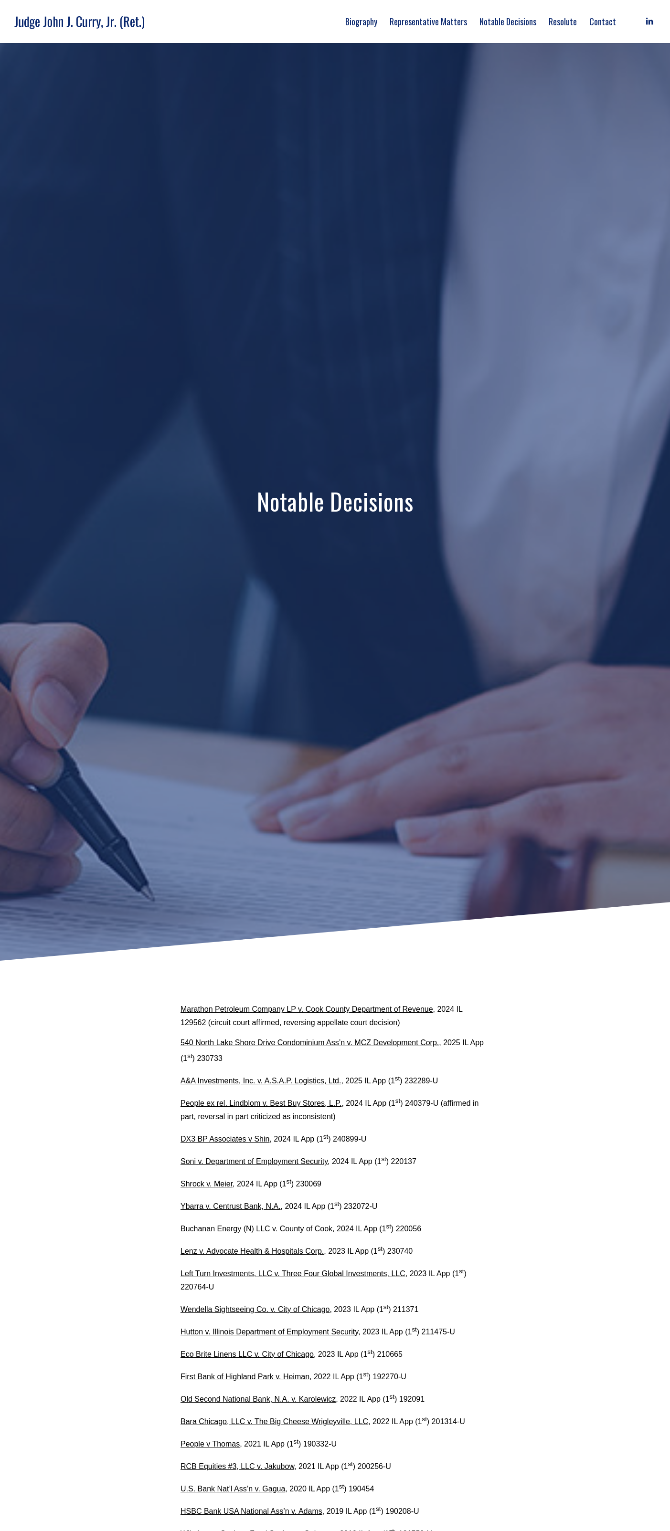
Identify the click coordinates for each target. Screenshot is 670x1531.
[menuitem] (361, 21)
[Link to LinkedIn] (649, 21)
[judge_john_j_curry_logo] (82, 21)
